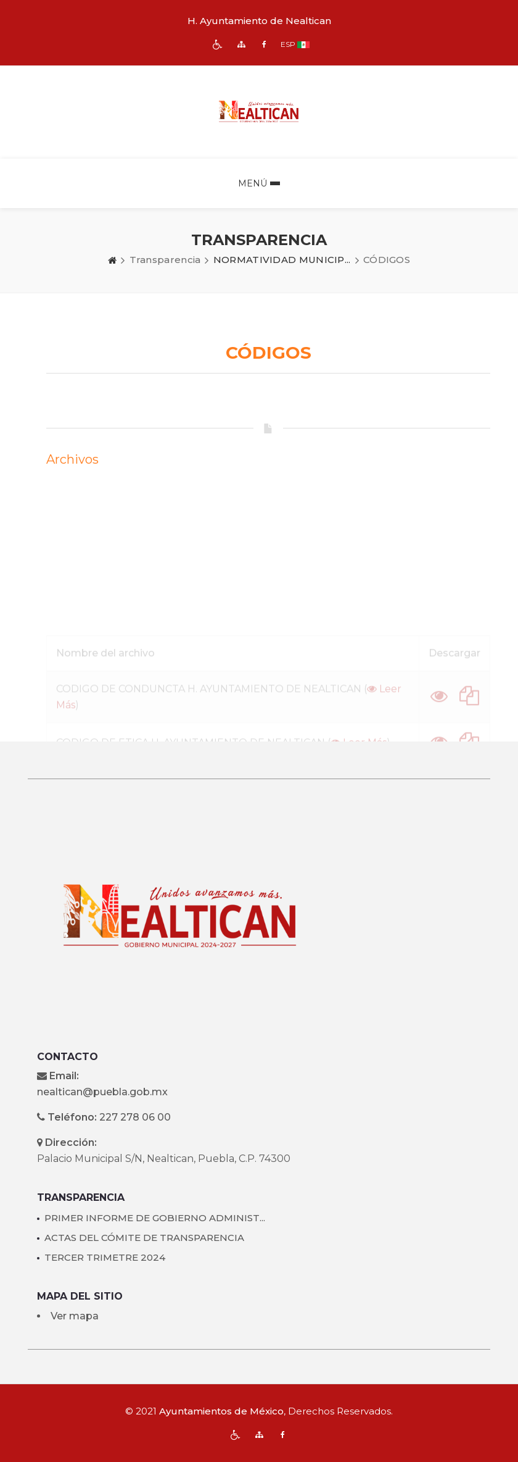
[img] (217, 44)
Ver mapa (75, 1316)
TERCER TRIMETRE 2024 (104, 1257)
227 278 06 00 (135, 1117)
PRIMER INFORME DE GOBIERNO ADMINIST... (154, 1218)
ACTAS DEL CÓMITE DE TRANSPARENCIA (144, 1237)
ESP (288, 44)
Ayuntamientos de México (221, 1411)
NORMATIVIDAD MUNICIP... (282, 259)
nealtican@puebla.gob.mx (102, 1092)
